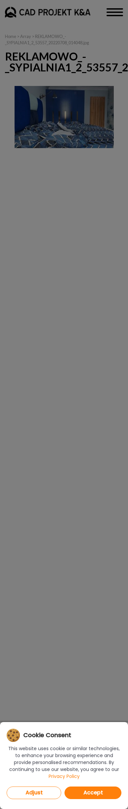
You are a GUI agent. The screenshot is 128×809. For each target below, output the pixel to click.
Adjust (34, 792)
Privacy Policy (64, 776)
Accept (93, 792)
